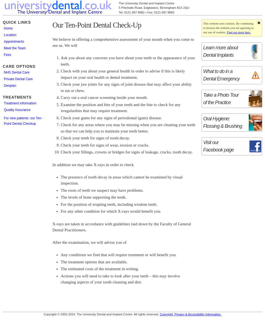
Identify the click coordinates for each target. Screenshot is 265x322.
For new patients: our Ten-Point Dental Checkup (23, 121)
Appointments (14, 42)
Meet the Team (15, 48)
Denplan (10, 86)
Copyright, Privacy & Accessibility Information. (190, 314)
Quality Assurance (17, 110)
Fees (7, 55)
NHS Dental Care (17, 72)
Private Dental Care (18, 79)
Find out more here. (239, 32)
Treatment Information (20, 103)
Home (8, 28)
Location (10, 35)
